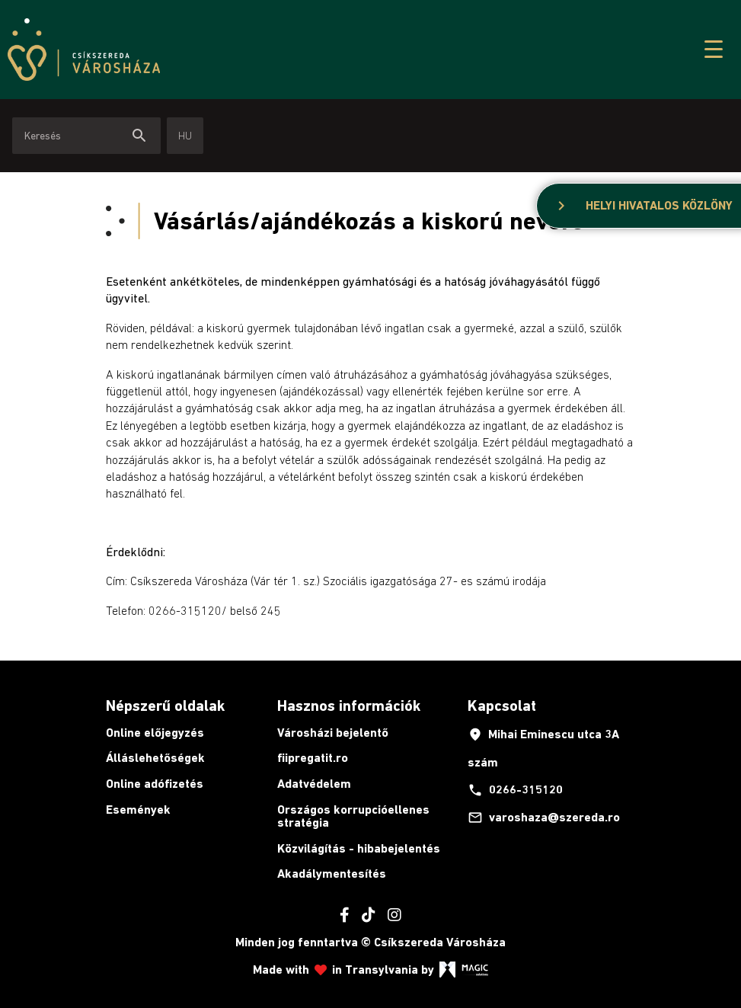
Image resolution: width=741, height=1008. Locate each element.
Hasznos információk (348, 705)
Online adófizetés (154, 783)
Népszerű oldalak (165, 705)
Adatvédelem (314, 783)
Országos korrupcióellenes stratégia (353, 816)
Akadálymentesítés (331, 873)
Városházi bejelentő (332, 732)
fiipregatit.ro (312, 757)
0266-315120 (515, 790)
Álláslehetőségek (155, 757)
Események (138, 809)
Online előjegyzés (155, 732)
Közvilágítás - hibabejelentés (358, 848)
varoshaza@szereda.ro (544, 817)
